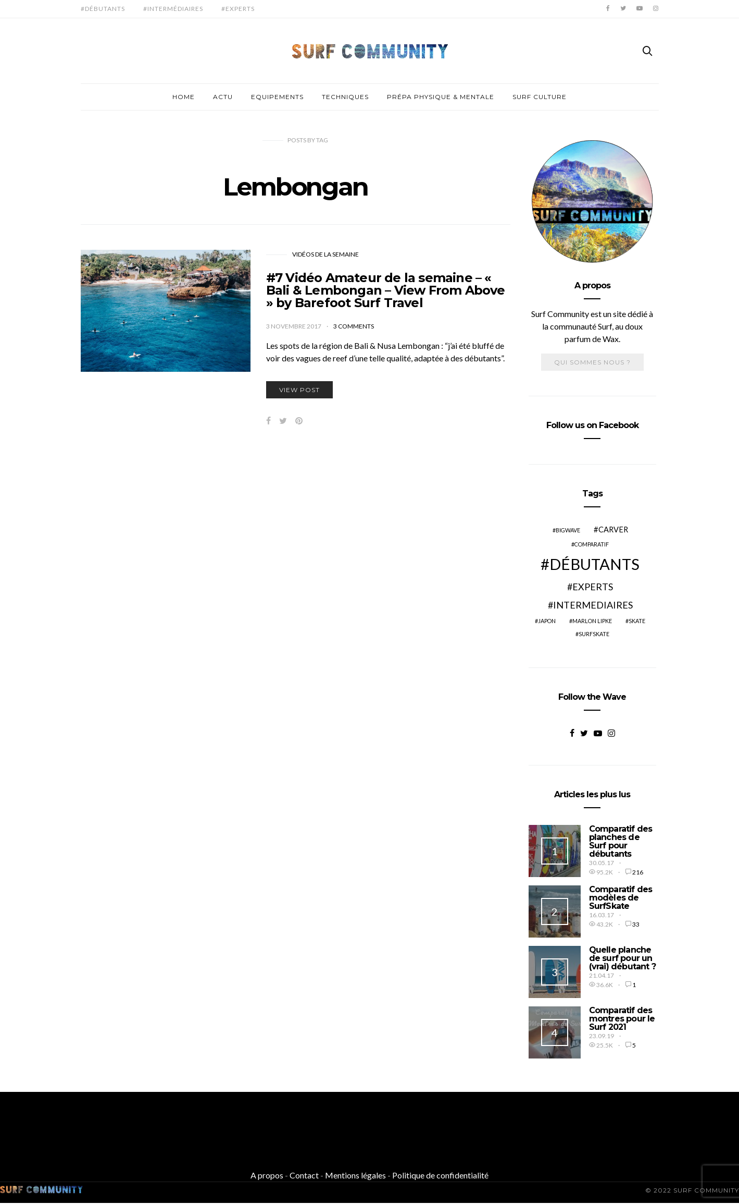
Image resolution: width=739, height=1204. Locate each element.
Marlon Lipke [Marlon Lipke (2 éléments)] (592, 620)
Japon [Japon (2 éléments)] (547, 620)
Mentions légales (355, 1175)
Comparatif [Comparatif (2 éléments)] (591, 544)
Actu (223, 97)
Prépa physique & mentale (440, 97)
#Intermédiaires (173, 9)
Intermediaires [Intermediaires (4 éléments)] (593, 605)
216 (637, 872)
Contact (304, 1175)
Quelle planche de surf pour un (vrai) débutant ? (622, 958)
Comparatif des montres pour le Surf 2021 (622, 1018)
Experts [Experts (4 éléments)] (592, 586)
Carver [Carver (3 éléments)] (613, 529)
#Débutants (103, 9)
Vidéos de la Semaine (325, 254)
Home (183, 97)
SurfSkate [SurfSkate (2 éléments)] (594, 633)
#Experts (238, 9)
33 (636, 924)
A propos (266, 1175)
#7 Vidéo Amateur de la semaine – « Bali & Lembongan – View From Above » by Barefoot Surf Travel (385, 290)
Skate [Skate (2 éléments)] (637, 620)
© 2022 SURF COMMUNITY (692, 1190)
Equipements (277, 97)
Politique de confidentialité (440, 1175)
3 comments (353, 326)
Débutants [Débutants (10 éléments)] (594, 564)
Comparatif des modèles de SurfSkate (621, 897)
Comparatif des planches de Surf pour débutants (621, 841)
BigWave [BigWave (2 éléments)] (568, 530)
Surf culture (539, 97)
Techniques (345, 97)
